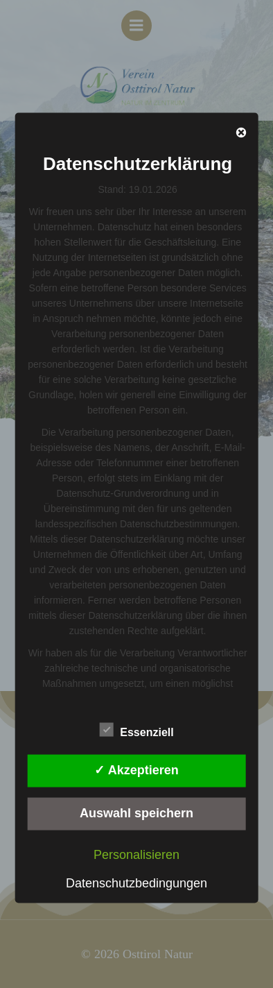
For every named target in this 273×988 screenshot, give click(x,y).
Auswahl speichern (136, 813)
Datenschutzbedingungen (136, 882)
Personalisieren (136, 854)
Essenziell (136, 729)
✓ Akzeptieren (136, 770)
